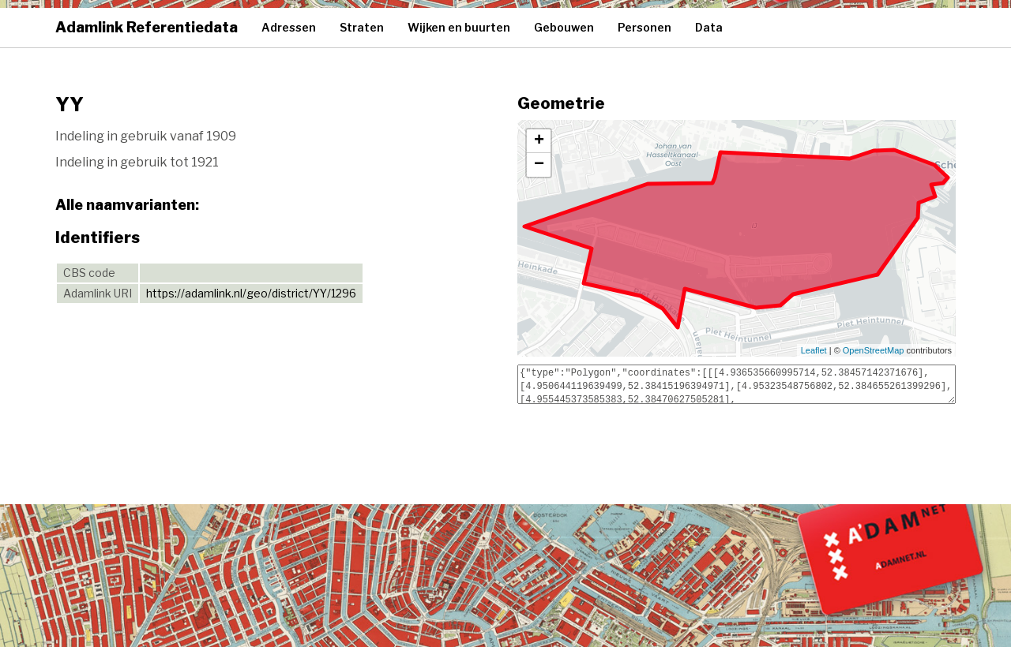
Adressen (288, 27)
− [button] (539, 165)
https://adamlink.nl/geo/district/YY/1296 (251, 293)
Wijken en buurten (459, 27)
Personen (644, 27)
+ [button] (539, 141)
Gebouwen (564, 27)
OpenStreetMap (873, 350)
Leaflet (814, 350)
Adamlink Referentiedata (146, 27)
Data (709, 27)
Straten (362, 27)
